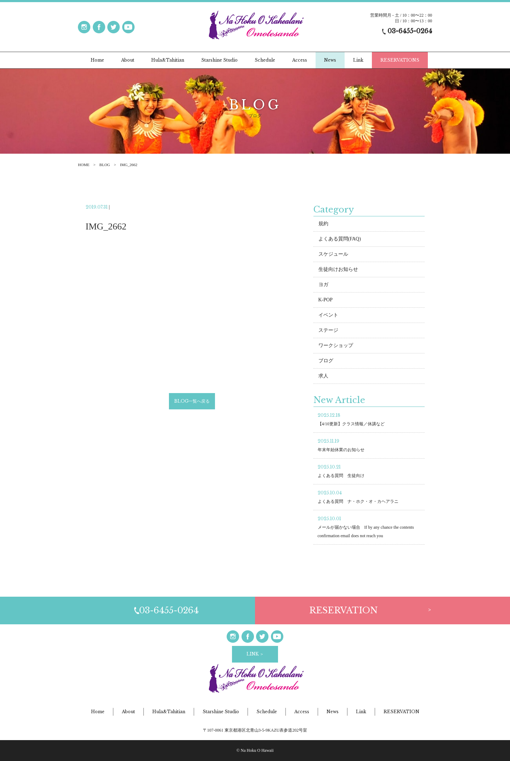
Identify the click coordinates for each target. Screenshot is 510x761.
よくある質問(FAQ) (339, 240)
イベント (328, 316)
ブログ (325, 361)
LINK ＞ (255, 654)
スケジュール (333, 255)
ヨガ (323, 285)
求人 (323, 377)
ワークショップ (335, 346)
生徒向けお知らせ (338, 270)
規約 (323, 224)
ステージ (328, 331)
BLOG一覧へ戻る (192, 402)
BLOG (105, 165)
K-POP (325, 300)
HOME (83, 165)
